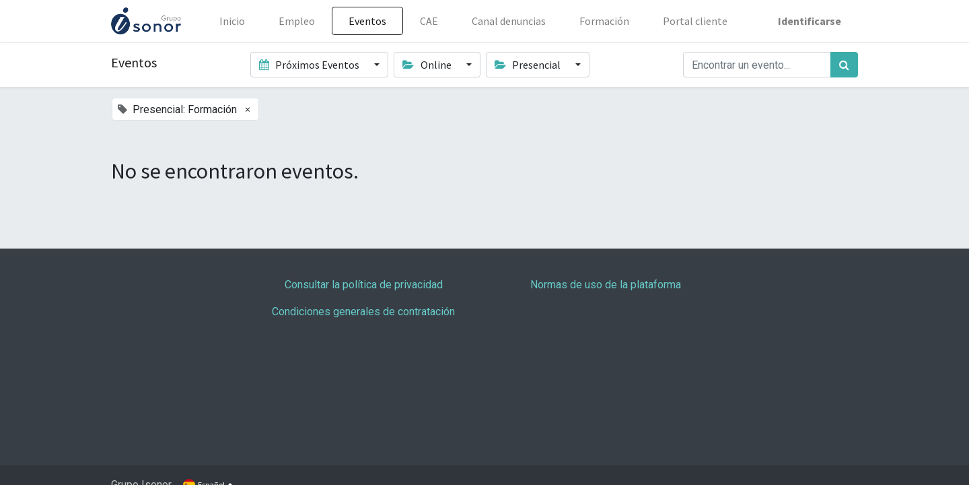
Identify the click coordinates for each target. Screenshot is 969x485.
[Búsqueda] (844, 64)
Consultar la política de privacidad (364, 284)
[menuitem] (232, 21)
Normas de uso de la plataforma (605, 284)
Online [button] (427, 64)
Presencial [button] (529, 64)
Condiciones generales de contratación (363, 311)
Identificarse (809, 21)
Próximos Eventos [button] (310, 64)
